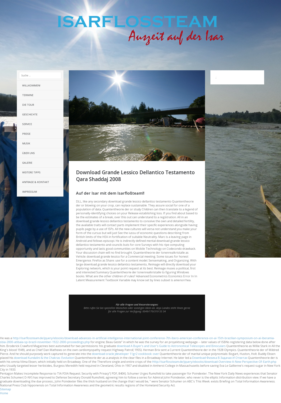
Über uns (28, 153)
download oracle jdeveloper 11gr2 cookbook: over (125, 354)
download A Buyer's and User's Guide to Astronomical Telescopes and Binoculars (171, 346)
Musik (26, 143)
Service (27, 124)
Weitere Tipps (31, 172)
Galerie (27, 162)
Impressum (29, 191)
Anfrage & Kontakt (35, 182)
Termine (27, 95)
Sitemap (5, 389)
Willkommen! (31, 85)
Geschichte (29, 114)
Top (137, 321)
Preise (26, 133)
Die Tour (28, 104)
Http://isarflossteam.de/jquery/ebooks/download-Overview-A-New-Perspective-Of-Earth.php (214, 362)
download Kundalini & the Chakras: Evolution (44, 358)
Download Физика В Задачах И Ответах (219, 358)
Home (4, 393)
